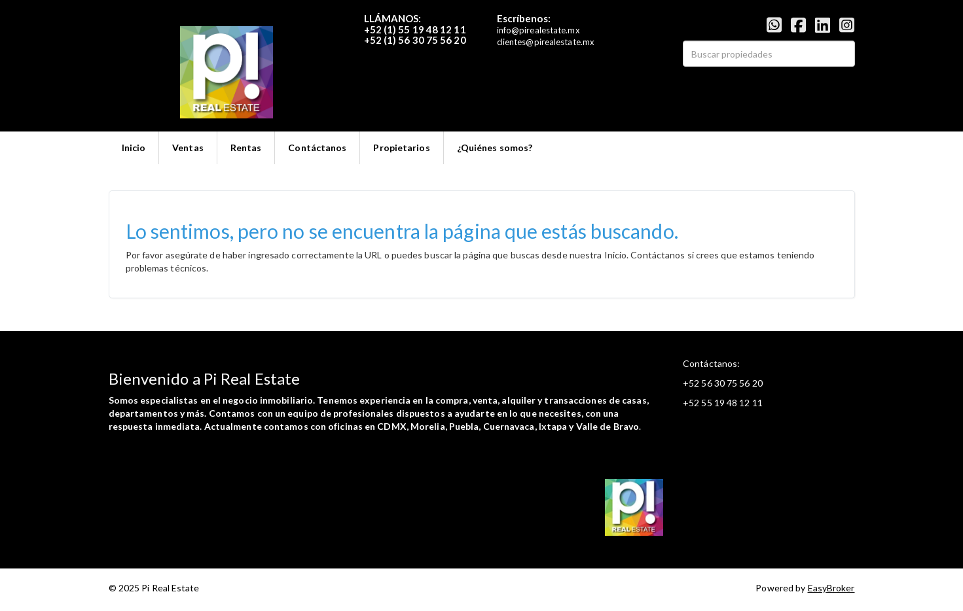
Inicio (134, 147)
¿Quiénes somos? (495, 147)
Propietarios (401, 147)
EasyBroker (831, 587)
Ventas (188, 147)
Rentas (246, 147)
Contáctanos (317, 147)
